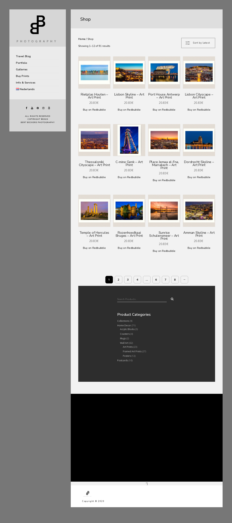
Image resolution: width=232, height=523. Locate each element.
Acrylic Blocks (127, 329)
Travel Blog (23, 56)
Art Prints (128, 346)
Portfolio (21, 63)
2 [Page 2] (118, 279)
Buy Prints (22, 76)
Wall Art (124, 343)
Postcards (122, 360)
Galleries (22, 69)
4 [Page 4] (137, 279)
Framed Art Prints (132, 351)
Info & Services (26, 82)
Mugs (123, 338)
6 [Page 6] (156, 279)
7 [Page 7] (165, 279)
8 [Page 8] (175, 279)
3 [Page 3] (128, 279)
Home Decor (124, 325)
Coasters (125, 334)
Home (81, 39)
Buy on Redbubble (94, 110)
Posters (127, 356)
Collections (123, 321)
